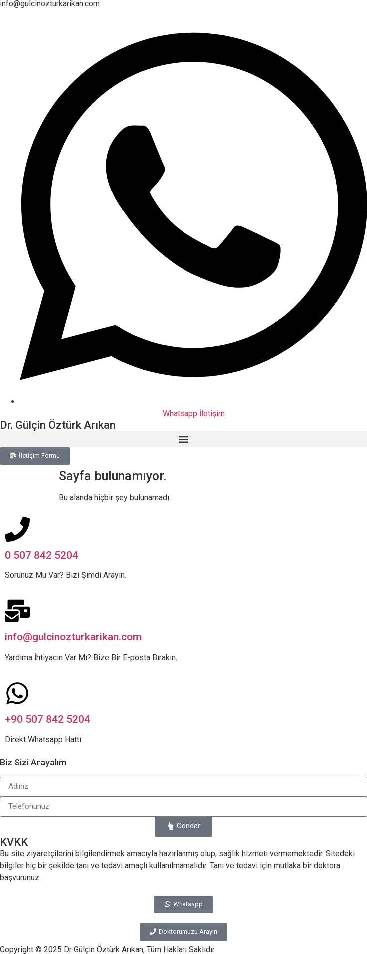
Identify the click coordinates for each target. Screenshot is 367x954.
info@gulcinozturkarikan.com (73, 637)
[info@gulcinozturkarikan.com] (17, 610)
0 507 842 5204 (41, 555)
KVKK (14, 842)
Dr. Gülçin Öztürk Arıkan (58, 425)
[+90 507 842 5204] (17, 693)
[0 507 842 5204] (17, 529)
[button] (183, 439)
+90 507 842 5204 (47, 719)
